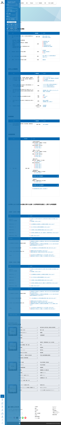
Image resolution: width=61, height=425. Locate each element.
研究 (35, 411)
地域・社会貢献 (37, 413)
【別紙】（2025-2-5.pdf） (35, 235)
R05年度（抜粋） (38, 144)
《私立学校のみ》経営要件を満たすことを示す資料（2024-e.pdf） (42, 307)
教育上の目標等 (45, 100)
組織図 (45, 43)
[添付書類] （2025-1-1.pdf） (36, 221)
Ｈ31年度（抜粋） (38, 161)
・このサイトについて (55, 413)
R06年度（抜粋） (38, 146)
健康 (44, 97)
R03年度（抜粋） (38, 165)
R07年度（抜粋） (38, 147)
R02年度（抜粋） (38, 164)
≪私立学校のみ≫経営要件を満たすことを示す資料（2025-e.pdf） (42, 254)
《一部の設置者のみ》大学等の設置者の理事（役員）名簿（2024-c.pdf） (43, 298)
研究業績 (44, 50)
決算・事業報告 (45, 124)
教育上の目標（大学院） (47, 37)
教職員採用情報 (54, 414)
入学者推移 (46, 79)
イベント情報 (37, 418)
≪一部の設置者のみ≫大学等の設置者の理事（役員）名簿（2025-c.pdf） (43, 247)
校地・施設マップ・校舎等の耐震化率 (49, 55)
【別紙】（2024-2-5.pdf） (35, 285)
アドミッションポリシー (47, 76)
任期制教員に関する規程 (48, 46)
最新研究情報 (37, 416)
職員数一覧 (45, 42)
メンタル (45, 96)
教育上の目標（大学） (46, 36)
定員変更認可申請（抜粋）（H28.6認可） (40, 188)
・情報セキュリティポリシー (56, 412)
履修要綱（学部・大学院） (47, 101)
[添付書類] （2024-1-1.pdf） (36, 271)
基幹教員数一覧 (46, 41)
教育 (35, 408)
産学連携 (44, 106)
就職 (43, 95)
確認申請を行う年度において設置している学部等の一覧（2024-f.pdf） (43, 308)
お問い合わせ (54, 407)
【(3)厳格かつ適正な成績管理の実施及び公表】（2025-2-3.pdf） (42, 229)
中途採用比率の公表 (47, 45)
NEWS (35, 414)
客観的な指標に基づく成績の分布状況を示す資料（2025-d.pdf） (42, 252)
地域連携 (44, 105)
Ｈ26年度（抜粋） (38, 181)
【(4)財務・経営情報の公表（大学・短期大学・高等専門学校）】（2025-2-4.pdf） (44, 232)
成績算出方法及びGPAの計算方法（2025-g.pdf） (39, 250)
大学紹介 (36, 406)
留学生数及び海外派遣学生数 (49, 80)
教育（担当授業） (47, 51)
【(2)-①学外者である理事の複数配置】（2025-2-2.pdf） (40, 226)
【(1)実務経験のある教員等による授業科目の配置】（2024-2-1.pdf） (42, 274)
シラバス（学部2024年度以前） (48, 85)
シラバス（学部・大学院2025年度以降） (50, 84)
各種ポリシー (54, 409)
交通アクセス (45, 56)
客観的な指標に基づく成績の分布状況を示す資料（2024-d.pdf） (42, 302)
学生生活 (36, 410)
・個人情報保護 (54, 410)
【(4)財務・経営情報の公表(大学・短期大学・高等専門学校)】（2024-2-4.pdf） (44, 282)
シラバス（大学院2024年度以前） (49, 86)
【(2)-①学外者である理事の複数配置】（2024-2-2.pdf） (40, 277)
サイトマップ (54, 406)
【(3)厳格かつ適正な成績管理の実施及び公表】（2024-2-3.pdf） (42, 280)
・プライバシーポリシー (55, 411)
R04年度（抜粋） (38, 166)
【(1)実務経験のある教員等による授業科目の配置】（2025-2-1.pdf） (42, 224)
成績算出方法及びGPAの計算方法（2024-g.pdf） (39, 301)
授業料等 (44, 59)
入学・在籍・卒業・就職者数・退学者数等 (51, 78)
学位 (44, 52)
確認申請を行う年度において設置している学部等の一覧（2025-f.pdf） (43, 256)
